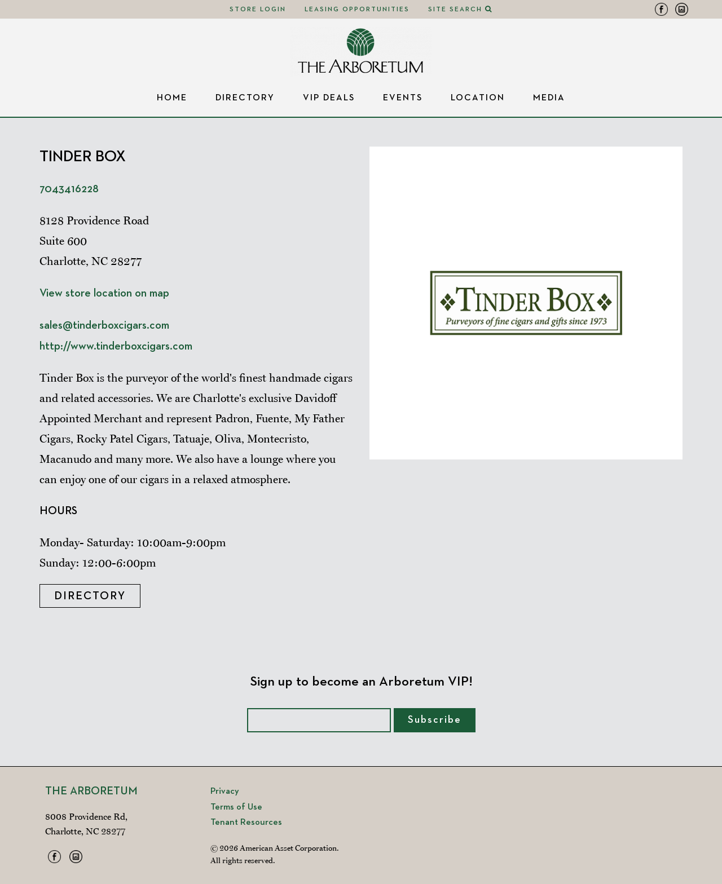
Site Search (460, 9)
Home (172, 98)
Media (549, 98)
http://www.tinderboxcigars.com (115, 346)
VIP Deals (329, 98)
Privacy (224, 791)
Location (478, 98)
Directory (245, 98)
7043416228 (69, 189)
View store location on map (104, 293)
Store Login (258, 9)
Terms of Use (236, 807)
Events (402, 98)
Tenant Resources (246, 822)
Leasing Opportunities (357, 9)
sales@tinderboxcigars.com (104, 325)
